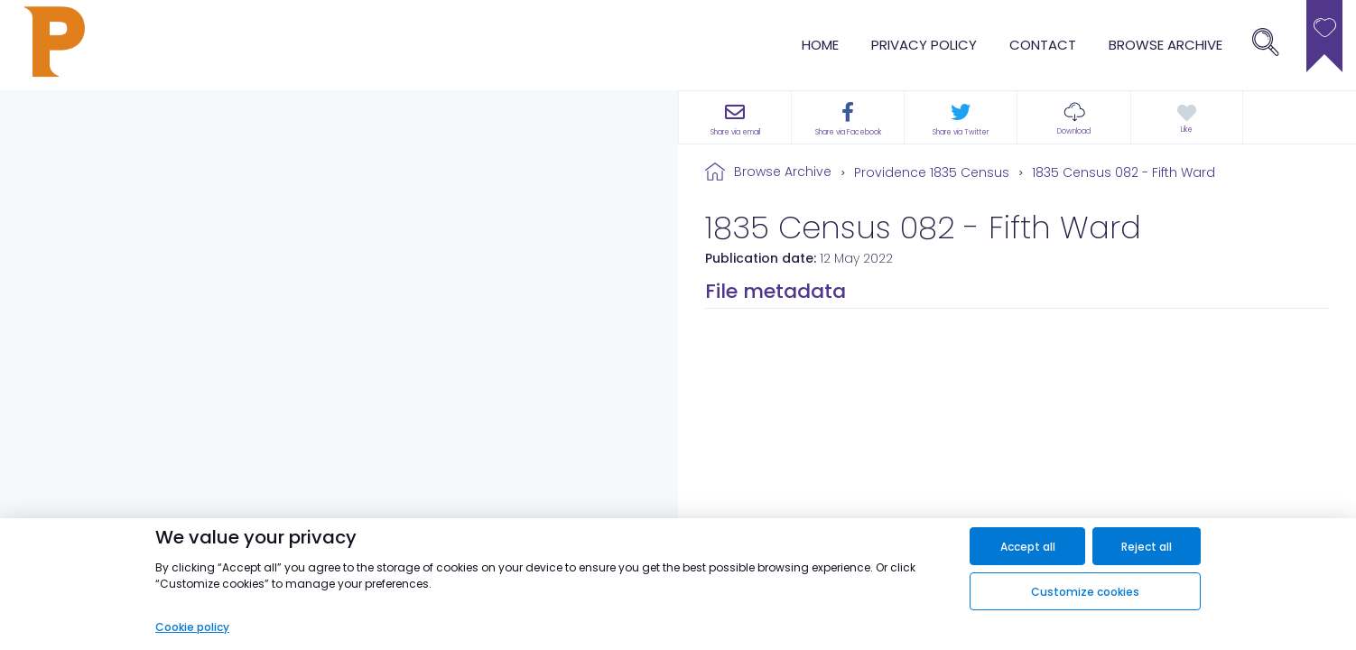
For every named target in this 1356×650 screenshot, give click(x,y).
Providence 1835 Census (931, 172)
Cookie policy (192, 627)
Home (820, 44)
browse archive (1165, 44)
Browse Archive (782, 171)
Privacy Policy (924, 44)
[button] (1073, 117)
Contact (1042, 44)
